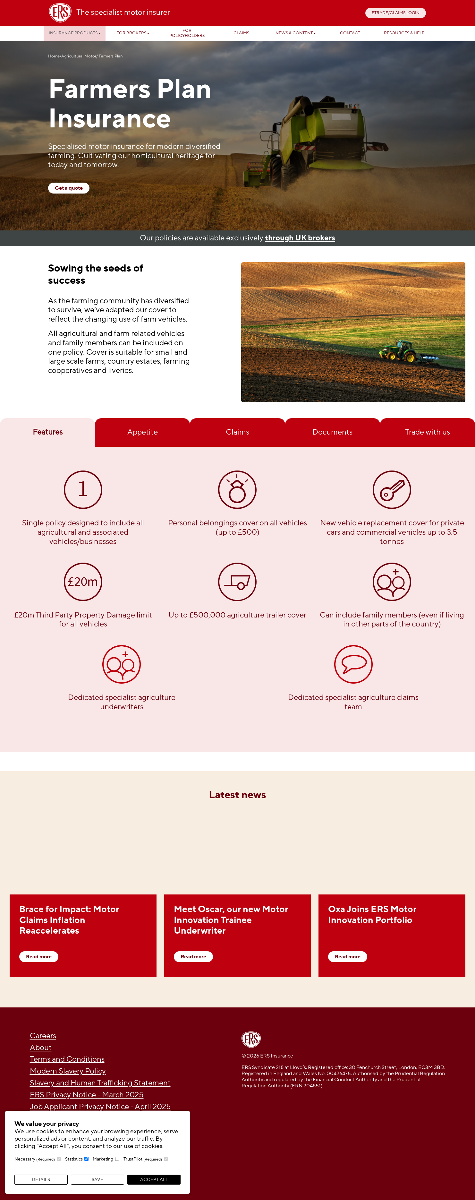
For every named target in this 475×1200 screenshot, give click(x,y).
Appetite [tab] (142, 432)
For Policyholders (187, 33)
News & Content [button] (294, 33)
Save (97, 1180)
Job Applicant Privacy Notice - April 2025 (100, 1107)
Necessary (34, 1159)
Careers (43, 1036)
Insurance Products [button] (73, 33)
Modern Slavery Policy (68, 1071)
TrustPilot (142, 1159)
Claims (241, 33)
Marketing (103, 1159)
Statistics (74, 1159)
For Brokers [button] (131, 33)
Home (54, 56)
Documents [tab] (332, 432)
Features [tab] (48, 432)
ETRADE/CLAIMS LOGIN (396, 13)
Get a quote (69, 188)
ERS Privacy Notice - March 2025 (87, 1095)
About (41, 1048)
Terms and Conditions (67, 1059)
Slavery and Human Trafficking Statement (100, 1083)
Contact (350, 33)
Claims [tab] (237, 432)
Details (41, 1180)
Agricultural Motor (78, 56)
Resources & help (404, 33)
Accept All (154, 1180)
